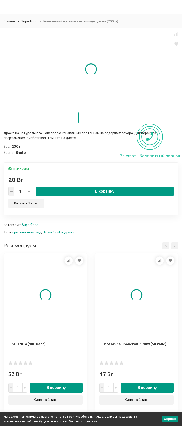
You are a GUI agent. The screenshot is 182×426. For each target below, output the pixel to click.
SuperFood (29, 21)
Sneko (58, 232)
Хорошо (170, 419)
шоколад (34, 232)
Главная (9, 21)
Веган (47, 232)
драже (69, 232)
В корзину (104, 191)
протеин (19, 232)
